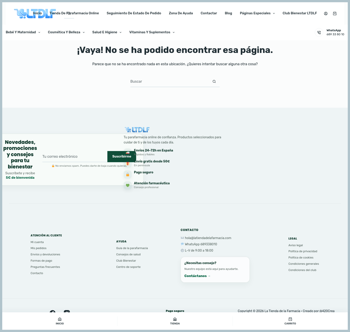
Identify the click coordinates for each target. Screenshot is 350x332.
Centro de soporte (128, 267)
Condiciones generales (303, 263)
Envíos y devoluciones (45, 254)
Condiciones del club (302, 270)
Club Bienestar (126, 260)
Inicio (37, 13)
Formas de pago (41, 260)
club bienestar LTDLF (300, 13)
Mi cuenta (37, 242)
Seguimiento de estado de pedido (134, 13)
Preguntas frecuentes (45, 267)
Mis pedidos (38, 248)
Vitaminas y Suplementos (152, 32)
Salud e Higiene (107, 32)
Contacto (37, 273)
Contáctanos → (197, 276)
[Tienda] (175, 321)
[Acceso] (325, 13)
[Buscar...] (169, 81)
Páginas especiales (258, 13)
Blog (228, 13)
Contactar (209, 13)
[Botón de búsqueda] (214, 81)
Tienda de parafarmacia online (74, 13)
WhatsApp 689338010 (201, 244)
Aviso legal (295, 245)
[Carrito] (290, 321)
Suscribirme (121, 156)
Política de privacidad (302, 251)
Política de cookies (300, 257)
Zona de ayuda (181, 13)
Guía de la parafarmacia (132, 248)
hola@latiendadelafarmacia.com (208, 238)
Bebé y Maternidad (24, 32)
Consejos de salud (128, 254)
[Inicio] (60, 321)
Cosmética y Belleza (67, 32)
